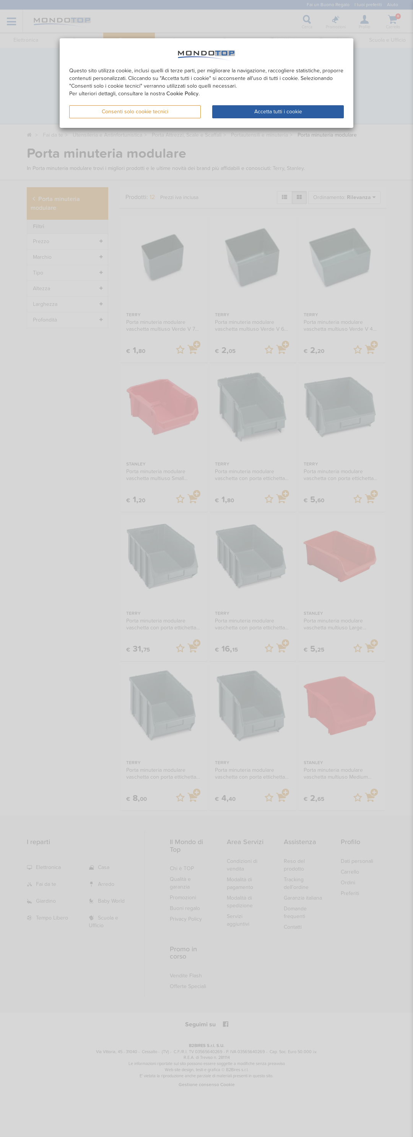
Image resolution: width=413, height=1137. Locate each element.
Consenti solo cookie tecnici (135, 111)
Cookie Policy (182, 93)
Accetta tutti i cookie (278, 111)
